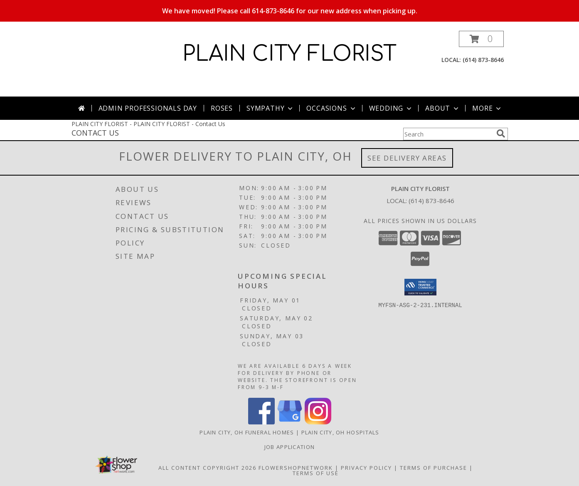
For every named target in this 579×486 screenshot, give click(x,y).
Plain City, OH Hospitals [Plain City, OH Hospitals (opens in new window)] (340, 432)
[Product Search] (448, 134)
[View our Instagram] (318, 422)
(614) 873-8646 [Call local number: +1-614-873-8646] (483, 60)
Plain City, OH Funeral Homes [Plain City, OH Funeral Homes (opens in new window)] (247, 432)
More (487, 108)
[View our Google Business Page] (289, 422)
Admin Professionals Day (148, 108)
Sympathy (270, 108)
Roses (222, 108)
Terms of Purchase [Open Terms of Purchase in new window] (433, 467)
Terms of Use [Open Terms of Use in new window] (316, 473)
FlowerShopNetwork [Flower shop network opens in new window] (296, 467)
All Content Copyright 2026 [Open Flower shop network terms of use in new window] (207, 467)
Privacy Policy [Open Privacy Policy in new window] (366, 467)
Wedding (391, 108)
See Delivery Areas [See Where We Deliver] (407, 158)
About (442, 108)
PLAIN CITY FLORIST (289, 54)
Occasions (331, 108)
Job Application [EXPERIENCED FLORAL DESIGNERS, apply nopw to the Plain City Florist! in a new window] (289, 447)
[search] (501, 133)
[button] (481, 39)
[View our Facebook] (261, 422)
